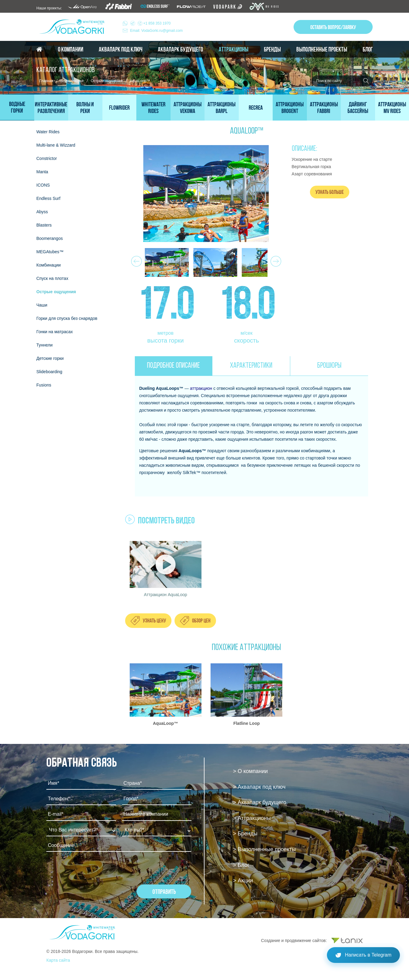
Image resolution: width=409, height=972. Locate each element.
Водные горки (72, 81)
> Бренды (245, 834)
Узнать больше (329, 192)
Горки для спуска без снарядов (66, 318)
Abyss (42, 211)
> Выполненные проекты (264, 849)
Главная (46, 81)
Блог (368, 49)
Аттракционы (233, 49)
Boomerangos (49, 238)
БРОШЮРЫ (329, 366)
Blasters (44, 225)
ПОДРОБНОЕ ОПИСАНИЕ (173, 366)
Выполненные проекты (321, 49)
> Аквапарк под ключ (259, 787)
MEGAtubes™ (49, 251)
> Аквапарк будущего (259, 802)
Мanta (42, 171)
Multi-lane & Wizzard (55, 145)
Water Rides (48, 131)
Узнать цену (154, 620)
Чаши (41, 305)
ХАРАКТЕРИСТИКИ (251, 366)
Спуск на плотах (52, 278)
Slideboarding (49, 371)
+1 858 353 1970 (150, 23)
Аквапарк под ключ (120, 49)
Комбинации (48, 265)
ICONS (43, 185)
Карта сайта (58, 960)
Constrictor (46, 158)
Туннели (44, 345)
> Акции (243, 880)
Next (275, 259)
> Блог (241, 865)
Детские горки (50, 358)
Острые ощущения (107, 81)
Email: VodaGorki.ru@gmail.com (156, 30)
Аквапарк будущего (180, 49)
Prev (135, 259)
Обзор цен (201, 620)
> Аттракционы (252, 818)
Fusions (43, 385)
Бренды (272, 49)
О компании (70, 49)
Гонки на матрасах (54, 331)
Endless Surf (48, 198)
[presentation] (92, 872)
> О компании (250, 771)
